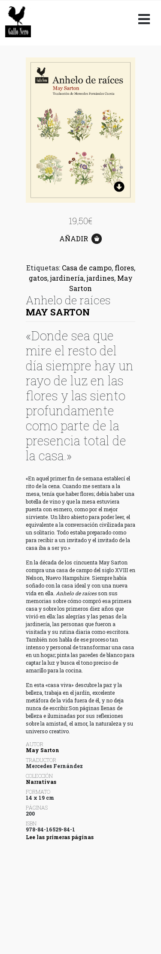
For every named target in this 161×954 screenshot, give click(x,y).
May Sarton (58, 312)
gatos (38, 277)
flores (124, 267)
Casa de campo (87, 267)
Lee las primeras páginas (60, 837)
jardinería (67, 277)
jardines (100, 277)
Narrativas (41, 781)
